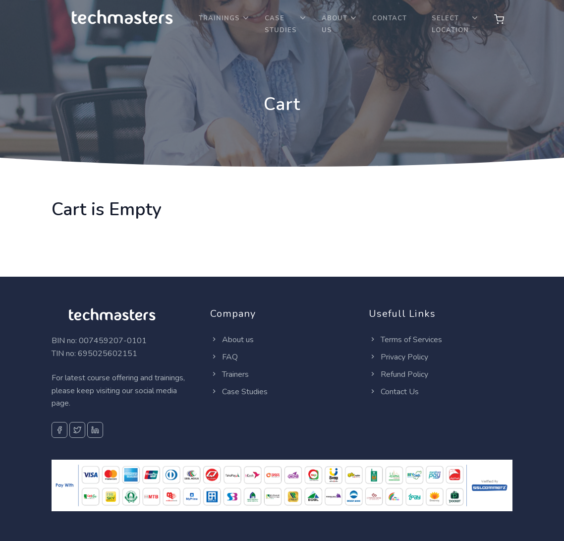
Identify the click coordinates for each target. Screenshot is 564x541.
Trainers (229, 374)
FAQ (224, 357)
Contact (389, 18)
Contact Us (394, 391)
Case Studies (281, 24)
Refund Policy (398, 374)
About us (232, 339)
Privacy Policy (398, 357)
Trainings (219, 18)
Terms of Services (405, 339)
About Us (334, 24)
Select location (450, 24)
